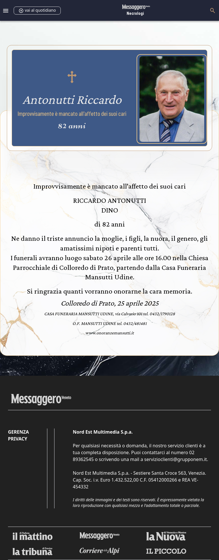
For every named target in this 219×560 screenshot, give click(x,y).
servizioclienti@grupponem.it (175, 459)
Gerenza (18, 432)
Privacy (17, 439)
